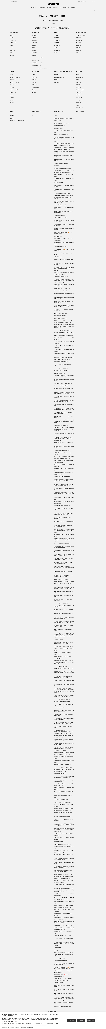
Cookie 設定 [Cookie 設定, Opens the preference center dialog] (71, 1020)
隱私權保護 (44, 1025)
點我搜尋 (53, 23)
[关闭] (103, 1020)
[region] (53, 1020)
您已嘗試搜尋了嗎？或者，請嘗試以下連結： (53, 28)
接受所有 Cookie (90, 1020)
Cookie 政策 (38, 1025)
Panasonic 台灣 (14, 1)
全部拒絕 (81, 1020)
